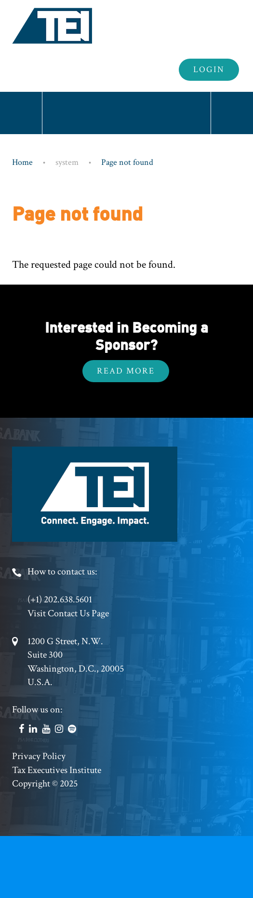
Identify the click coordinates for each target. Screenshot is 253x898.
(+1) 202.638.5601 (59, 599)
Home (22, 162)
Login (209, 69)
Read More (126, 370)
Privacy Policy (39, 756)
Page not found (127, 162)
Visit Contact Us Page (68, 613)
